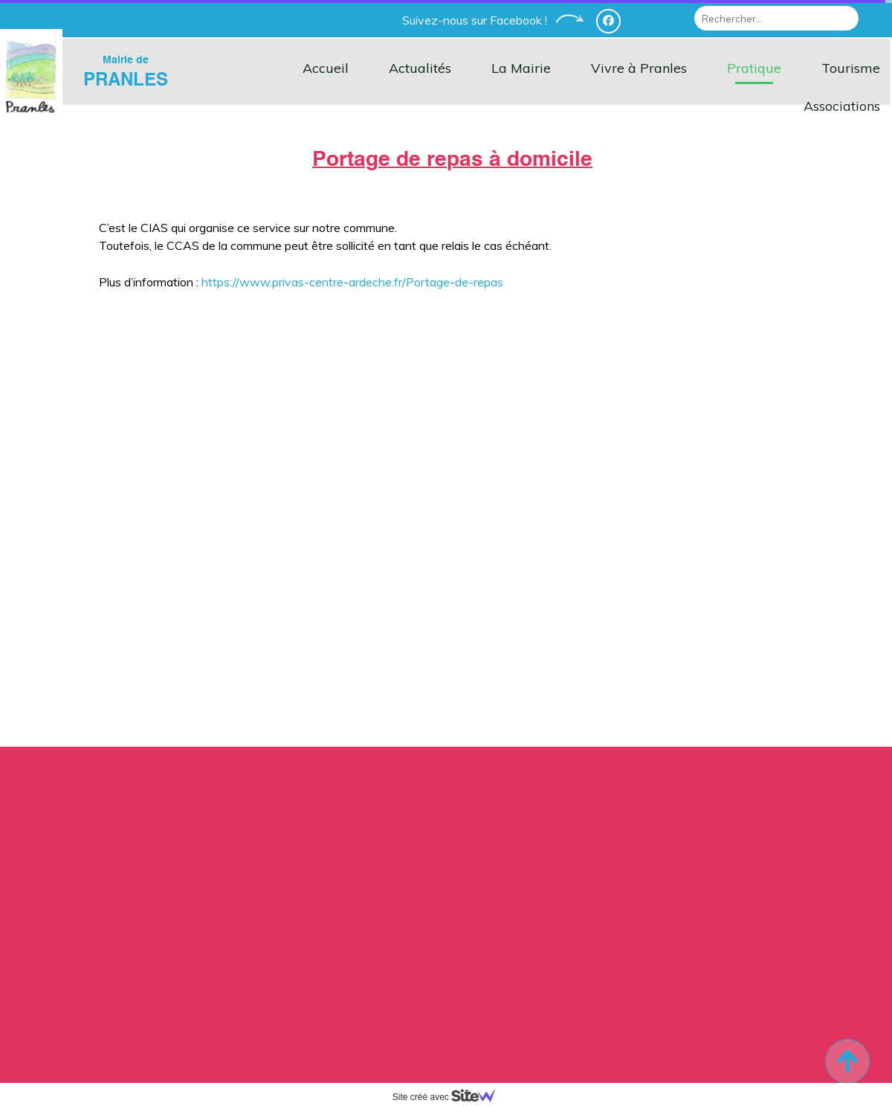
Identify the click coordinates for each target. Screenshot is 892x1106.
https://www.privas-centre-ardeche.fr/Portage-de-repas (352, 281)
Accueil (326, 68)
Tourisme (850, 68)
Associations (842, 106)
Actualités (420, 68)
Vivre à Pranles (639, 68)
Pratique (754, 68)
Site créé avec (449, 1097)
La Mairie (521, 68)
